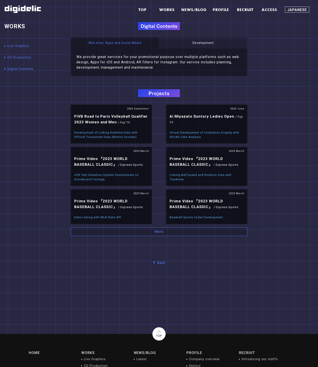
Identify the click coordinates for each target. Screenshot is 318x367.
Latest (141, 359)
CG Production (19, 57)
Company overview (204, 359)
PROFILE (194, 353)
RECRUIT (247, 353)
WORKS (88, 353)
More (159, 232)
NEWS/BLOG (145, 353)
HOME (34, 353)
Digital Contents (20, 69)
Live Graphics (18, 46)
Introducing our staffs (260, 359)
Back (159, 262)
